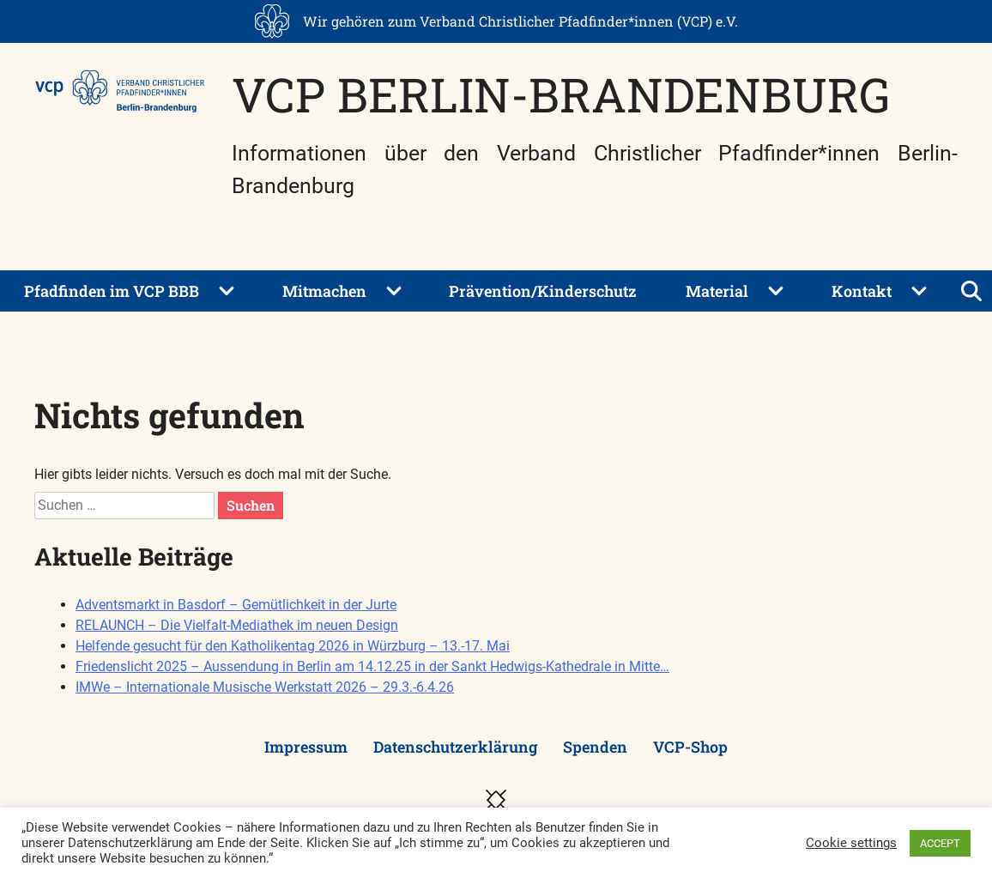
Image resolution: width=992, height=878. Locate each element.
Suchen (251, 505)
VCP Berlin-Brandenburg (561, 94)
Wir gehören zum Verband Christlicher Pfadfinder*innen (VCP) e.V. (520, 21)
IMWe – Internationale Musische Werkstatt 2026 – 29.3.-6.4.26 (265, 687)
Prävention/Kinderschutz (543, 291)
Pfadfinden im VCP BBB (111, 291)
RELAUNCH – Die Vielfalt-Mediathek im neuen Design (237, 625)
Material (717, 291)
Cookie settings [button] (851, 843)
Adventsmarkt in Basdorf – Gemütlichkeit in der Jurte (236, 604)
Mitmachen (324, 291)
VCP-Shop (690, 746)
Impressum (306, 746)
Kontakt (862, 291)
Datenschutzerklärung (455, 746)
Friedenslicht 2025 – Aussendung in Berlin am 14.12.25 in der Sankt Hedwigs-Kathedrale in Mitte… (372, 666)
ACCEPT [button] (940, 843)
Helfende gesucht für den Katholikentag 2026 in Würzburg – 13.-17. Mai (293, 646)
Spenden (595, 746)
